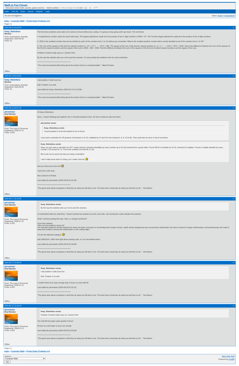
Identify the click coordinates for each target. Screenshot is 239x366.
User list (14, 11)
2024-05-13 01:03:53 (12, 76)
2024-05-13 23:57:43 (12, 108)
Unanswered (229, 16)
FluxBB (232, 359)
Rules (23, 11)
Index (6, 11)
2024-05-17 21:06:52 (12, 263)
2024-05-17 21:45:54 (12, 306)
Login (47, 11)
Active (220, 16)
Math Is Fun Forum (15, 5)
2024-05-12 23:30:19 (12, 28)
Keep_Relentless (12, 31)
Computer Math (18, 21)
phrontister (9, 112)
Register (39, 11)
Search (31, 11)
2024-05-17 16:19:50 (12, 199)
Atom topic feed (228, 356)
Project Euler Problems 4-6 (38, 21)
